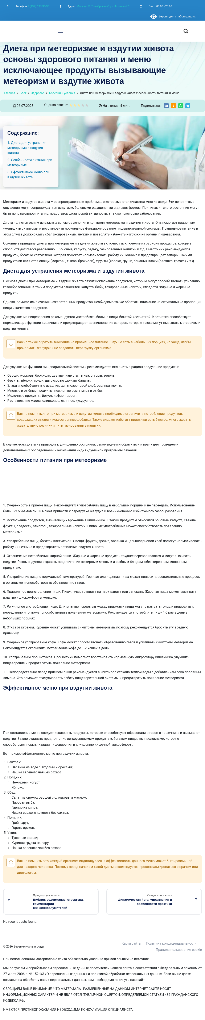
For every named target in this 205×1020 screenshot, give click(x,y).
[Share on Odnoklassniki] (173, 105)
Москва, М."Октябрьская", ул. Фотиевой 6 (103, 6)
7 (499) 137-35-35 (38, 6)
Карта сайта (131, 943)
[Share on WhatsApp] (180, 105)
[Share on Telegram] (187, 105)
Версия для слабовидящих (173, 16)
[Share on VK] (166, 105)
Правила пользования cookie (179, 950)
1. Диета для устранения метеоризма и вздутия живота (26, 148)
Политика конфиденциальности (171, 943)
